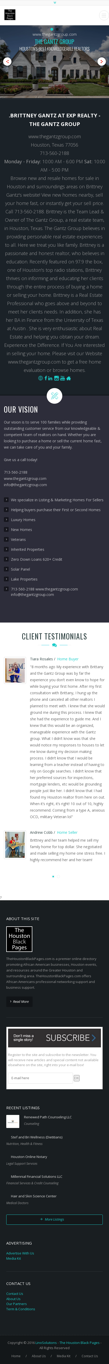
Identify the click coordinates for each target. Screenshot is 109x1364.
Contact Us (14, 1293)
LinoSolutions (46, 1342)
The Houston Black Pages (79, 1342)
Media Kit (13, 1258)
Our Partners (16, 1303)
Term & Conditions (20, 1309)
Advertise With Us (20, 1253)
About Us (13, 1298)
